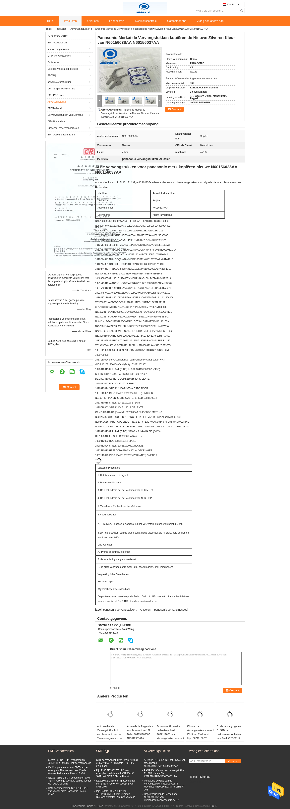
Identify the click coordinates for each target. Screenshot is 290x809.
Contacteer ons (176, 21)
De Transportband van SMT (62, 88)
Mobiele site (196, 781)
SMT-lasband (55, 108)
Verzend (233, 761)
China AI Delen (95, 806)
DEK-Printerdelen (57, 121)
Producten (70, 21)
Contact (176, 109)
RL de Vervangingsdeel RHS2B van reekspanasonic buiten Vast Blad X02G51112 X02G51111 (229, 734)
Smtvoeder (53, 62)
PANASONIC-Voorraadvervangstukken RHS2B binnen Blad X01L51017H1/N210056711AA (164, 773)
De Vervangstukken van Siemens (65, 115)
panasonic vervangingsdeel (171, 609)
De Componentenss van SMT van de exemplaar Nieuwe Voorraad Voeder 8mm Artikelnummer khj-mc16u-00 (68, 770)
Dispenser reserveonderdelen (63, 128)
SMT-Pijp (52, 75)
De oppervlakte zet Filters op (63, 69)
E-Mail (194, 776)
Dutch (233, 4)
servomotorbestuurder (59, 82)
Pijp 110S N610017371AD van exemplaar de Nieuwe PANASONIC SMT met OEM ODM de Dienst (115, 773)
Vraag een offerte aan (210, 21)
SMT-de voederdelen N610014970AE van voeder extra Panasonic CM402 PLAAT (68, 791)
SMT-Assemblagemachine (62, 134)
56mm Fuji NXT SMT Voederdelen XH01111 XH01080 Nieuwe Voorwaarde (69, 761)
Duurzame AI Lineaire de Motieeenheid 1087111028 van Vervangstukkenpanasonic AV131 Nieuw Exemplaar (170, 736)
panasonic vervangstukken (119, 609)
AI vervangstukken (80, 28)
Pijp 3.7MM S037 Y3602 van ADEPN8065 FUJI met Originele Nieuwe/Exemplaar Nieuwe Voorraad (115, 794)
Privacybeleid (78, 806)
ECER (213, 806)
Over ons (93, 21)
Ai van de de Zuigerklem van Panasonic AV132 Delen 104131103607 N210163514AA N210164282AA (140, 734)
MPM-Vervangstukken (59, 55)
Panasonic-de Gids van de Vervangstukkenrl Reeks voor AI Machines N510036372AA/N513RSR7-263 (164, 785)
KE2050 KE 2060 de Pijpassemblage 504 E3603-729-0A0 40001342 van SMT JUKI (116, 783)
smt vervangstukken (58, 49)
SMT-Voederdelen (57, 42)
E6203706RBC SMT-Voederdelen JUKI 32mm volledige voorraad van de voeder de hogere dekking (69, 780)
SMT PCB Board (56, 95)
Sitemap (205, 776)
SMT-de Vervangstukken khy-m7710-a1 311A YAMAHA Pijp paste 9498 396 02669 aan (117, 763)
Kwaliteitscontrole (146, 21)
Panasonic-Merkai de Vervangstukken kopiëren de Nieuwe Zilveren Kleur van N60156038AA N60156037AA (130, 113)
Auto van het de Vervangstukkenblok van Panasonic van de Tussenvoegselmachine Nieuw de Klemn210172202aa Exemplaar (109, 738)
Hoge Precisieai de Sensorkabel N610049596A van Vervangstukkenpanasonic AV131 (162, 797)
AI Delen (145, 609)
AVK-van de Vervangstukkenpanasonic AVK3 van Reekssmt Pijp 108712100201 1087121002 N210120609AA (200, 736)
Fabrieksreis (116, 21)
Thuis (50, 21)
